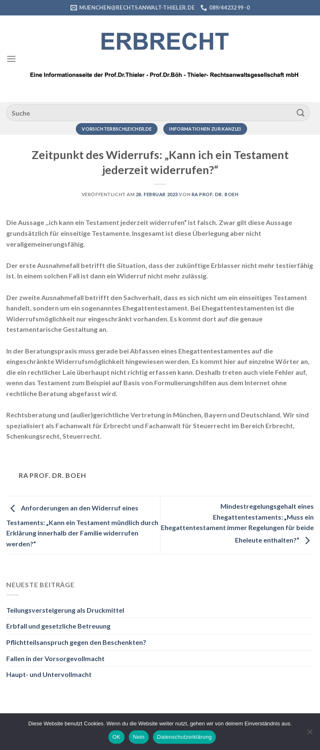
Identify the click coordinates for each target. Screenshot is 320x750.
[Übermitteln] (300, 112)
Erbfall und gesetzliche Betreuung (58, 626)
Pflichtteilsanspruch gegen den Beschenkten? (76, 642)
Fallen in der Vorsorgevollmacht (55, 658)
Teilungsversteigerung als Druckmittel (65, 610)
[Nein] (309, 734)
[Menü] (11, 58)
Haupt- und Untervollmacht (49, 674)
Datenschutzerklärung (184, 737)
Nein (139, 737)
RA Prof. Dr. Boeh (215, 194)
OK (116, 737)
